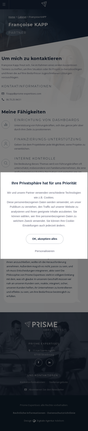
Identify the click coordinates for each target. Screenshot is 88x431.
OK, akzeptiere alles (44, 239)
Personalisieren (45, 251)
